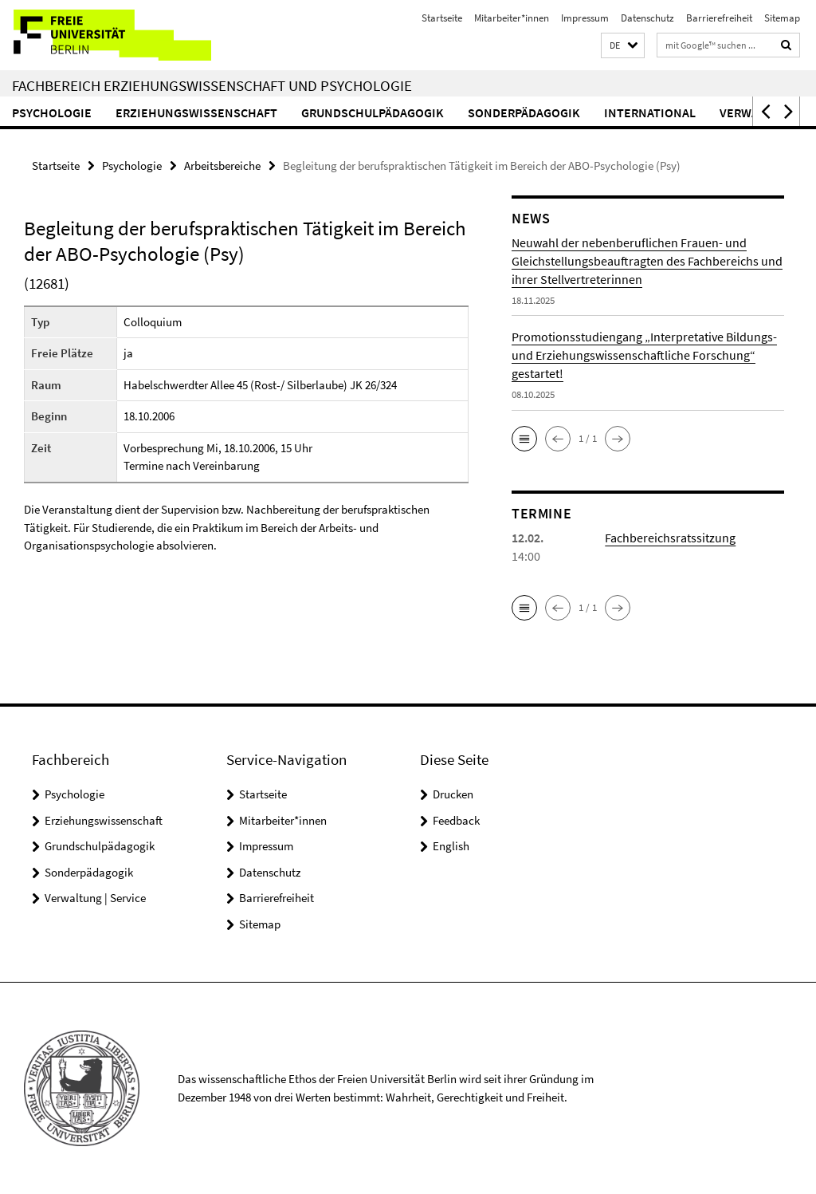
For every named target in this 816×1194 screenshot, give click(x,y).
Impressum (585, 18)
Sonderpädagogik (524, 112)
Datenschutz (647, 18)
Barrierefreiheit (719, 18)
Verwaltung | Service (95, 897)
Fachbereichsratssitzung (670, 538)
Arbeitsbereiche (222, 165)
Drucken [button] (453, 794)
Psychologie (52, 112)
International (650, 112)
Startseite (442, 18)
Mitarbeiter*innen (511, 18)
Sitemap (782, 18)
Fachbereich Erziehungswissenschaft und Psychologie (212, 85)
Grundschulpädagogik (372, 112)
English (451, 845)
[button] (623, 46)
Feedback (456, 820)
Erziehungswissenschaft (196, 112)
